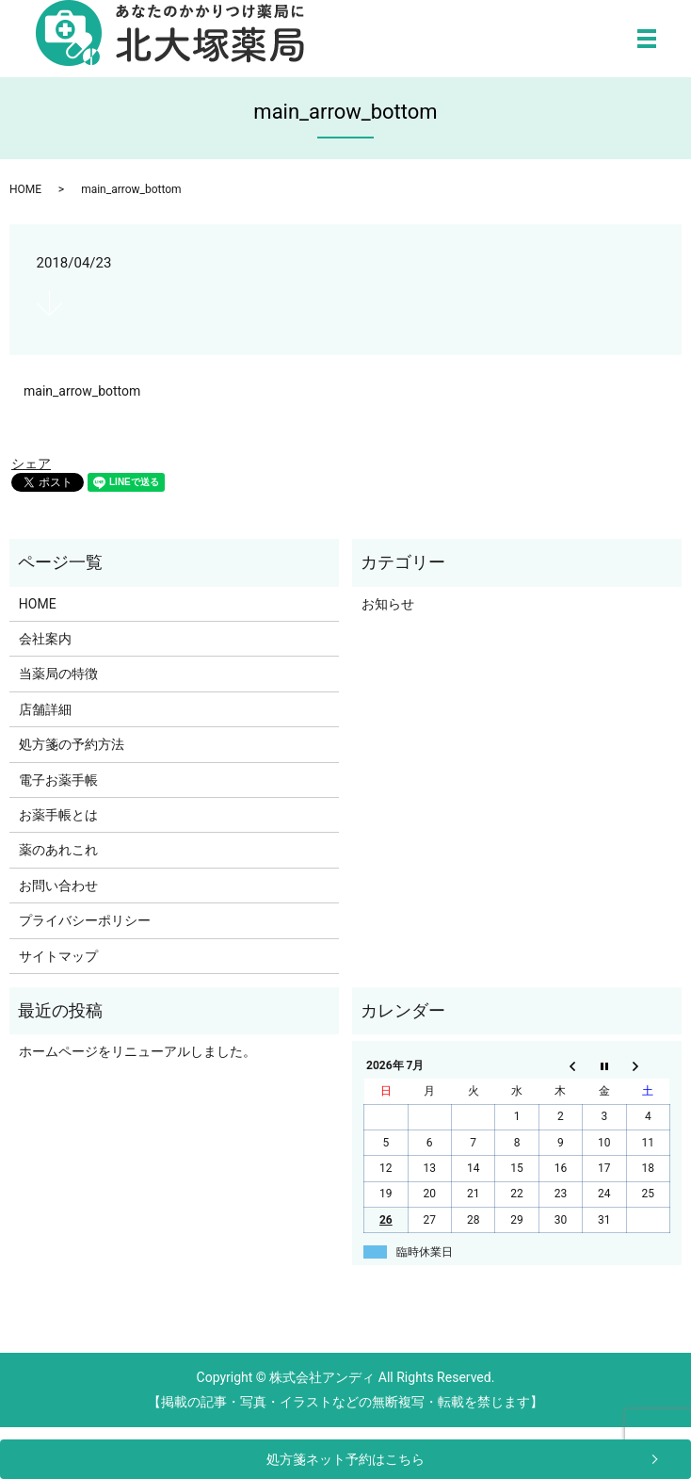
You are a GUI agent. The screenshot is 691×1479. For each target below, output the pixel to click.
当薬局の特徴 (58, 673)
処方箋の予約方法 (71, 744)
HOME (25, 189)
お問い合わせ (58, 885)
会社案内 (45, 638)
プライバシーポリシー (85, 920)
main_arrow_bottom (82, 390)
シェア (31, 463)
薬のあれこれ (58, 849)
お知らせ (388, 603)
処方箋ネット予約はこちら (345, 1459)
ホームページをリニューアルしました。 (137, 1051)
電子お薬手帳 (58, 780)
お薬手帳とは (58, 814)
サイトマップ (58, 956)
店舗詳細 (45, 709)
